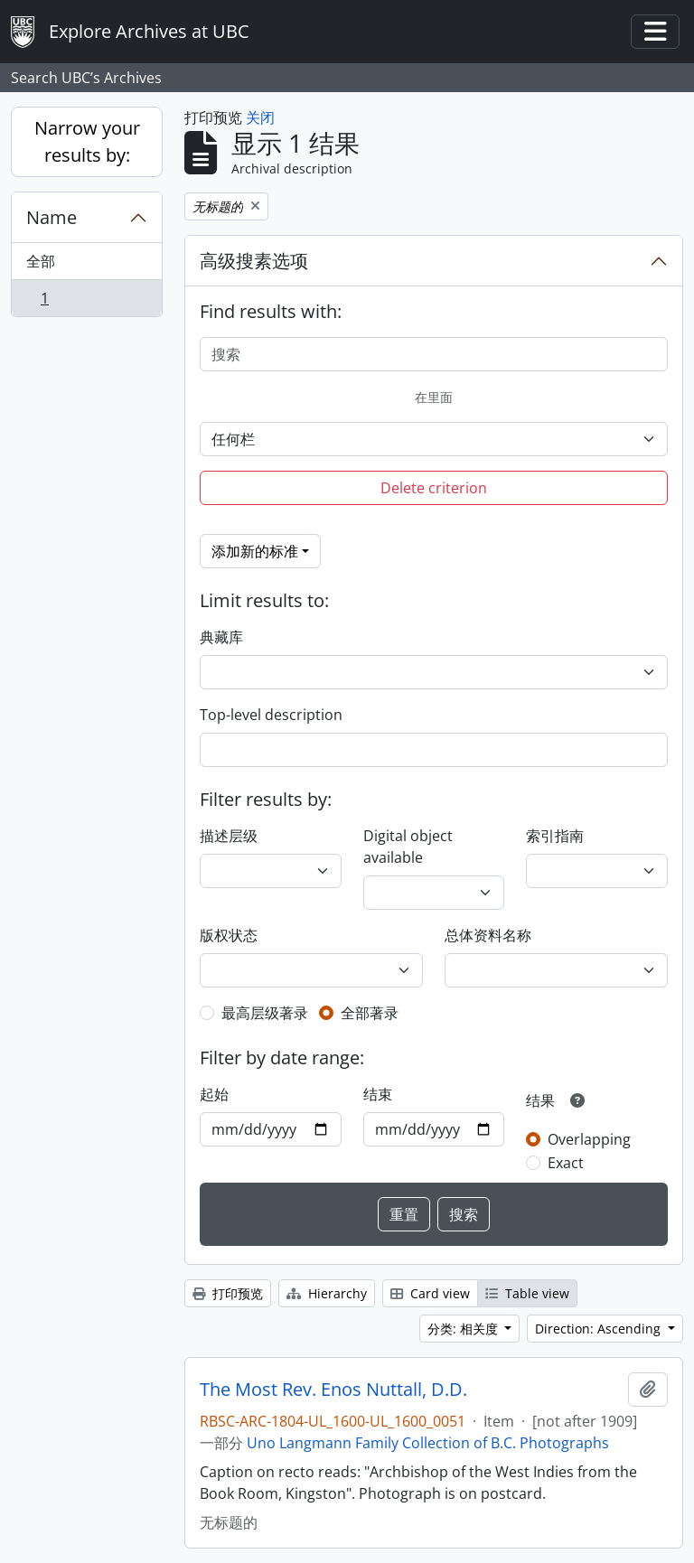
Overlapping (589, 1139)
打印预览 (227, 1293)
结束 (377, 1094)
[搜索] (434, 354)
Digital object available (408, 846)
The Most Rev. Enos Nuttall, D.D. (333, 1389)
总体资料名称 (488, 935)
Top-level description (271, 715)
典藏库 (221, 637)
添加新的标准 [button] (254, 551)
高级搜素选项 (254, 260)
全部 (40, 261)
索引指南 (555, 836)
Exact (566, 1163)
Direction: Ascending (599, 1328)
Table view (527, 1293)
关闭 (260, 117)
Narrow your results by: (87, 141)
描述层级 (229, 836)
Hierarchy (326, 1293)
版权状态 (229, 935)
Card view (430, 1293)
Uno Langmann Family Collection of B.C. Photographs (428, 1443)
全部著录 (370, 1013)
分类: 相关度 (464, 1328)
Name (51, 217)
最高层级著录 (264, 1013)
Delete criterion (433, 488)
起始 (214, 1094)
